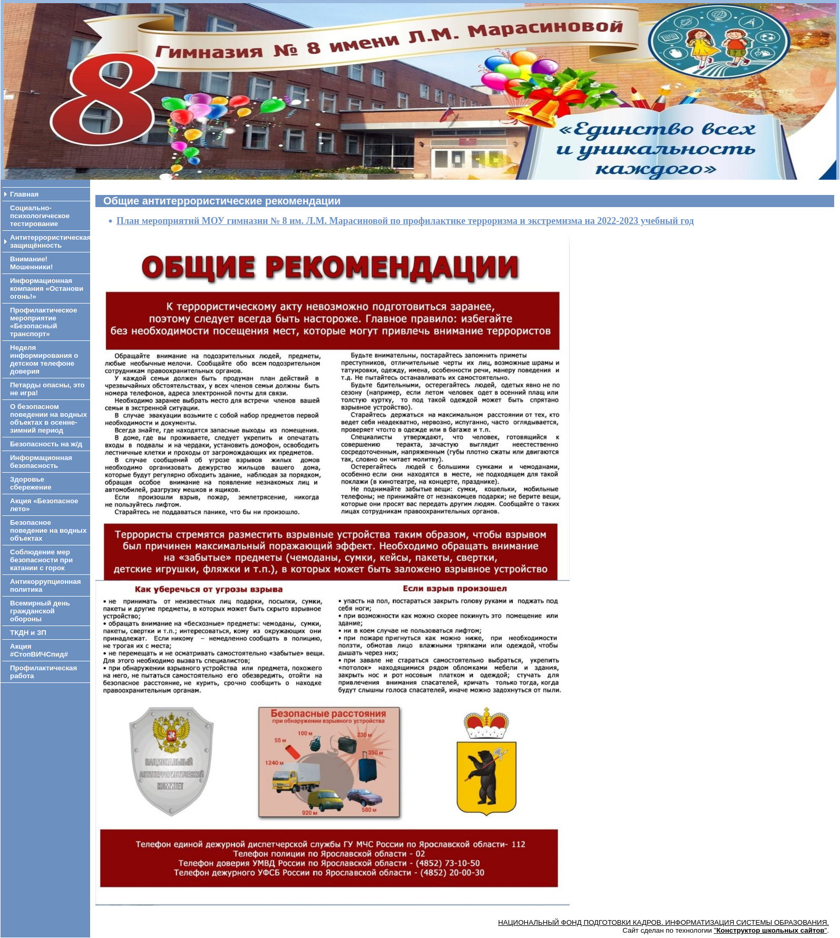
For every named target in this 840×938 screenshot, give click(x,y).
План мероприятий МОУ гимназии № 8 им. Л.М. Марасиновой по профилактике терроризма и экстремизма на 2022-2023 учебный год (405, 221)
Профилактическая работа (43, 672)
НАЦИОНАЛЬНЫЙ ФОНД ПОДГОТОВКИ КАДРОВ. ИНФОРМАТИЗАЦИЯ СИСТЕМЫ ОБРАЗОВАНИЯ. (663, 922)
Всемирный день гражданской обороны (40, 611)
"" (770, 930)
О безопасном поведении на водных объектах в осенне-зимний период (48, 418)
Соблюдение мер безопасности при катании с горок (41, 560)
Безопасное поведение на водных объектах (48, 530)
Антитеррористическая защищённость (50, 241)
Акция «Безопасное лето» (44, 505)
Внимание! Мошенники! (31, 263)
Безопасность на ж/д (46, 444)
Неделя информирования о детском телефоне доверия (44, 359)
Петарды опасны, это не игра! (47, 389)
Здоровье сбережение (31, 483)
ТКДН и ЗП (28, 633)
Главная (24, 194)
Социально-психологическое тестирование (40, 216)
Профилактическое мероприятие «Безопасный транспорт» (43, 322)
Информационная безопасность (41, 462)
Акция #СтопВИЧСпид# (39, 650)
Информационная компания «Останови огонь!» (46, 288)
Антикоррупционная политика (45, 585)
